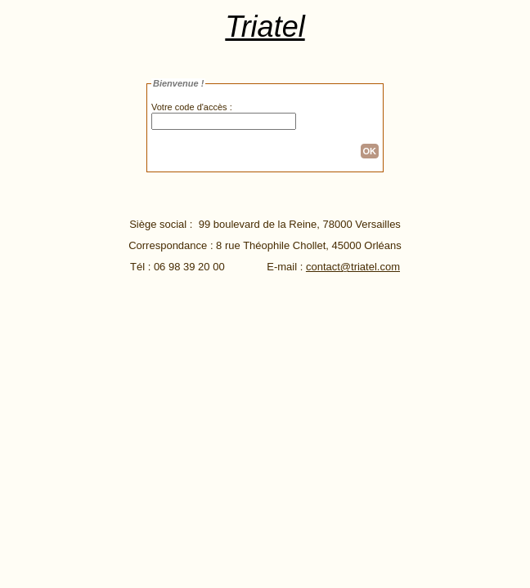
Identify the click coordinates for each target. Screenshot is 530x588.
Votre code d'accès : (191, 107)
